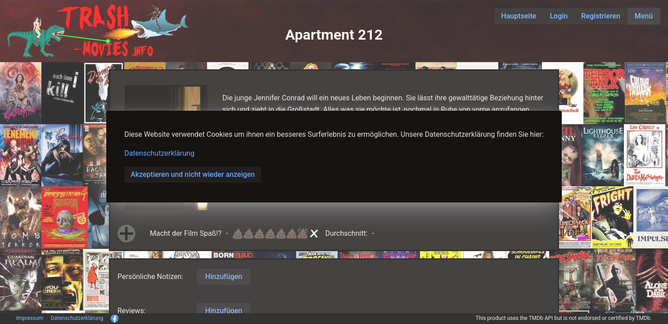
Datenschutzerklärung (159, 153)
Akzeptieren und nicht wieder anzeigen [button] (193, 174)
